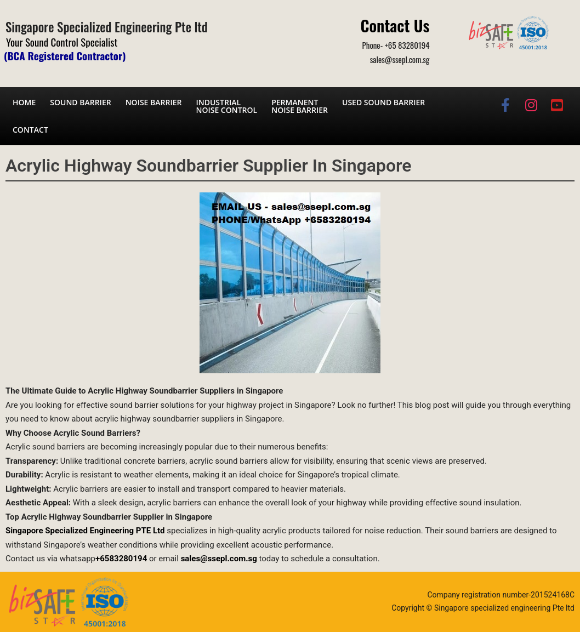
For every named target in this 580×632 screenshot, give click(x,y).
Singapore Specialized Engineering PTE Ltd (85, 531)
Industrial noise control (226, 106)
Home (24, 102)
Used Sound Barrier (383, 102)
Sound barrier (80, 102)
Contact (30, 129)
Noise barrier (154, 102)
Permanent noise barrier (299, 106)
